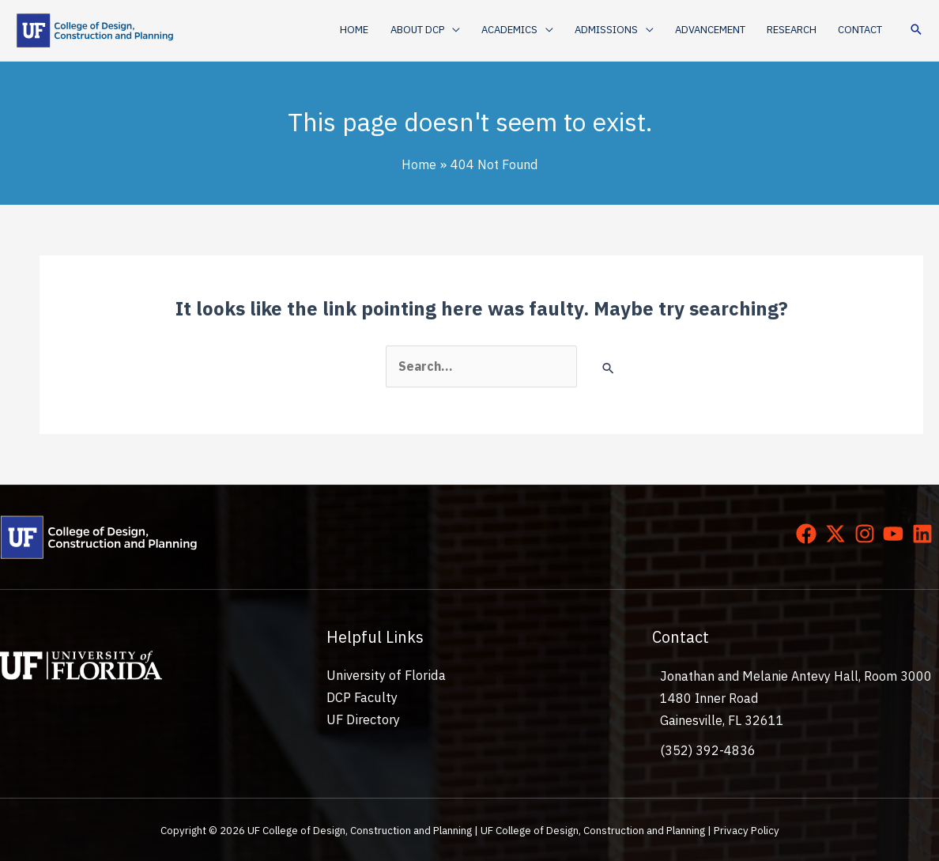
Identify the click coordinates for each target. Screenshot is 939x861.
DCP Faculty (361, 698)
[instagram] (867, 533)
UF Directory (362, 720)
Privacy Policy (746, 829)
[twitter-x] (838, 533)
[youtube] (896, 533)
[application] (457, 30)
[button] (430, 30)
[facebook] (809, 533)
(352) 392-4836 (708, 750)
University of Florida (383, 675)
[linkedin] (925, 533)
